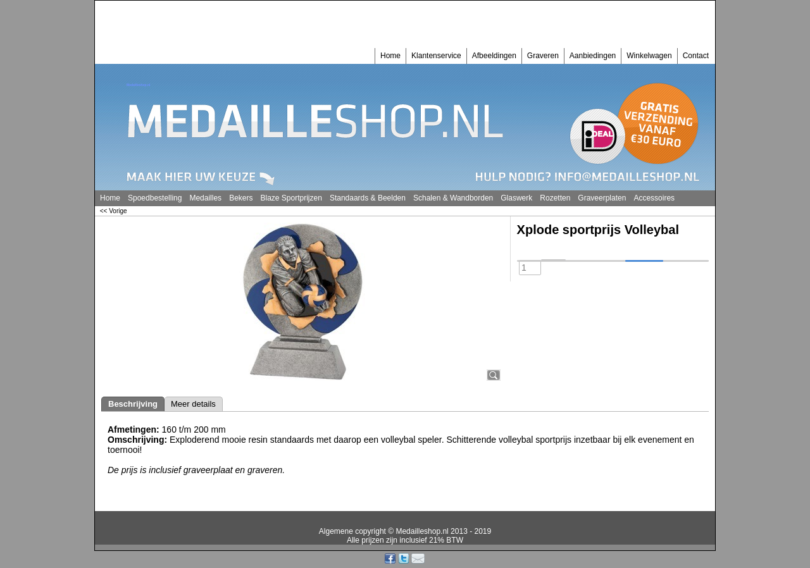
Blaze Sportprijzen (290, 198)
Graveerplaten (602, 198)
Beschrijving (133, 404)
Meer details (193, 404)
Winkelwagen (648, 55)
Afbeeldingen (494, 55)
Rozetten (555, 198)
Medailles (205, 198)
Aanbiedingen (593, 55)
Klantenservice (436, 55)
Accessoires (654, 198)
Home (390, 55)
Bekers (240, 198)
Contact (696, 55)
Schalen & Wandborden (453, 198)
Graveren (543, 55)
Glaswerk (516, 198)
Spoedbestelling (155, 198)
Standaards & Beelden (368, 198)
